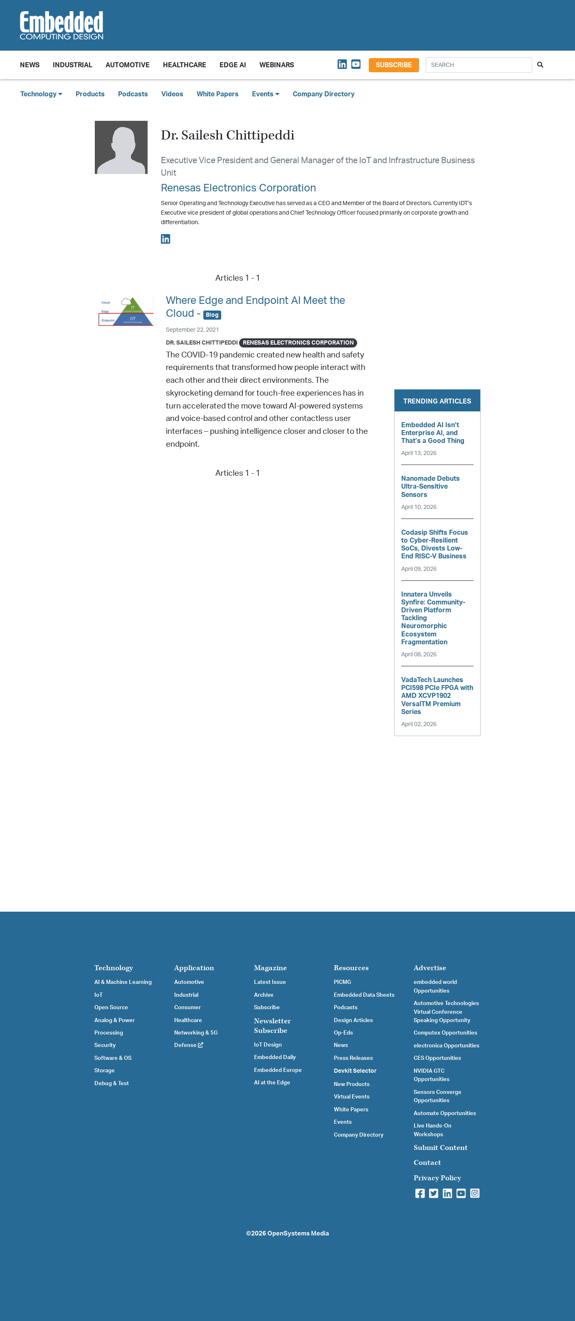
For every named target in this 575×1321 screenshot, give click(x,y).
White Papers (218, 94)
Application (194, 968)
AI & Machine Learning (123, 982)
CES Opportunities (437, 1058)
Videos (172, 94)
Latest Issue (270, 982)
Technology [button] (41, 94)
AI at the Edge (272, 1082)
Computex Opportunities (445, 1032)
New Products (352, 1084)
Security (105, 1045)
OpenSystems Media (298, 1233)
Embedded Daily (275, 1057)
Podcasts (133, 94)
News (341, 1045)
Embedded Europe (278, 1070)
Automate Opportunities (445, 1113)
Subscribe (394, 65)
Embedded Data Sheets (364, 995)
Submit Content (441, 1147)
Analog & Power (114, 1020)
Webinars (276, 65)
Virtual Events (352, 1096)
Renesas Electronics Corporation (238, 188)
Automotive (128, 65)
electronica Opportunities (446, 1045)
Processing (108, 1032)
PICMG (342, 982)
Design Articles (353, 1020)
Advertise (430, 968)
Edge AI (233, 65)
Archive (264, 995)
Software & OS (112, 1058)
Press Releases (353, 1058)
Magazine (270, 968)
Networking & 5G (195, 1032)
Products (90, 94)
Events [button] (265, 94)
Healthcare (184, 65)
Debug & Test (111, 1083)
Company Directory (324, 94)
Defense (188, 1045)
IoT (98, 995)
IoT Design (268, 1044)
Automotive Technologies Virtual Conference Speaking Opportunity (446, 1012)
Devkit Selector (355, 1071)
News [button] (29, 65)
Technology (113, 968)
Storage (104, 1070)
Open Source (111, 1007)
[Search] (479, 65)
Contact (427, 1162)
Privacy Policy (437, 1178)
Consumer (187, 1007)
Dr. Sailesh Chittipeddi (202, 343)
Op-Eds (343, 1032)
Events (343, 1122)
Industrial (72, 65)
